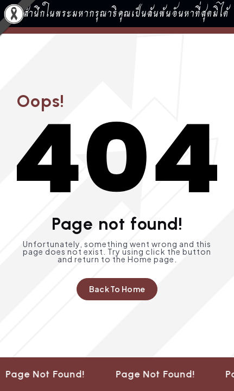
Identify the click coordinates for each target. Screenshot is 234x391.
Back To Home (117, 289)
